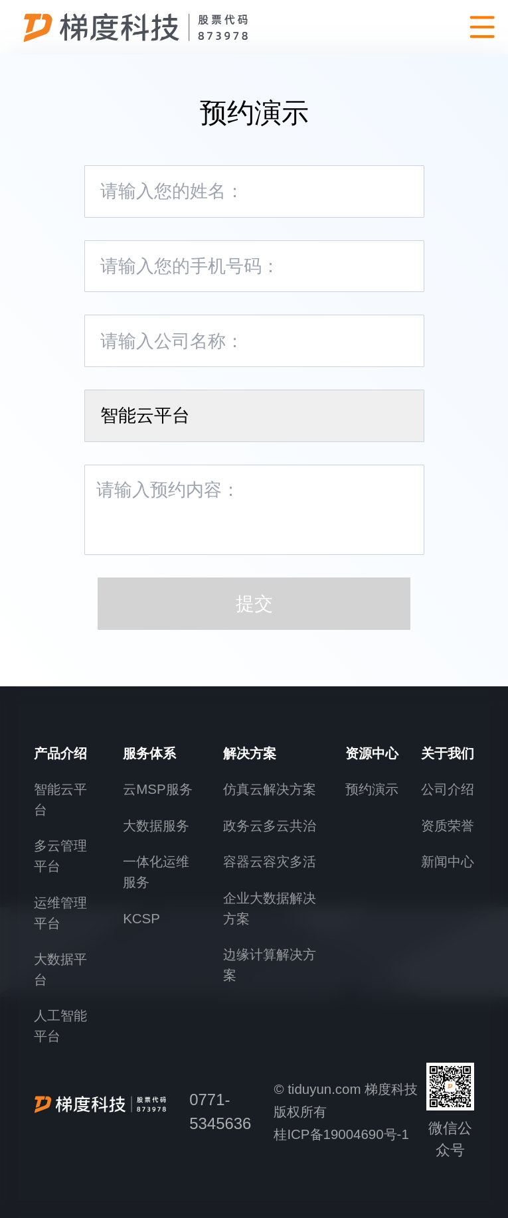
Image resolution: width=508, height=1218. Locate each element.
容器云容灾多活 (269, 861)
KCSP (141, 918)
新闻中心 (447, 861)
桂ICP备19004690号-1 (341, 1134)
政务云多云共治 (269, 825)
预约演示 (371, 789)
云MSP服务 (157, 789)
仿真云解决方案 (269, 789)
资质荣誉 (447, 825)
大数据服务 (156, 825)
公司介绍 (447, 789)
